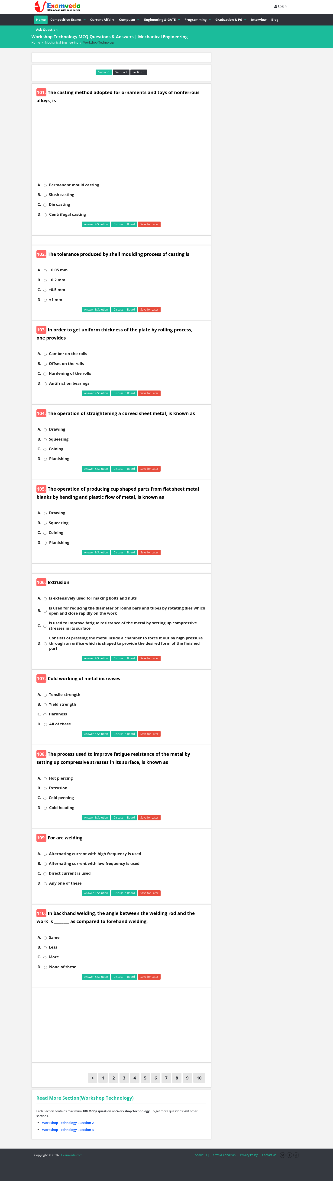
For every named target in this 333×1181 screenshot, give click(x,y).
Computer (129, 19)
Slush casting (61, 194)
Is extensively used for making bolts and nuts (93, 598)
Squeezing (59, 439)
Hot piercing (61, 778)
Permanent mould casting (74, 184)
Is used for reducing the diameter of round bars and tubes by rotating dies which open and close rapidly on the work (127, 611)
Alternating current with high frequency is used (95, 853)
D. (40, 214)
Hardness (58, 714)
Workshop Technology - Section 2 (68, 1123)
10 (199, 1078)
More (54, 956)
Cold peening (61, 797)
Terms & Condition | (224, 1155)
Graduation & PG (230, 19)
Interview (259, 19)
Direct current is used (70, 873)
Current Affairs (102, 19)
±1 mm (55, 299)
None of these (62, 966)
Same (54, 937)
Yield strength (62, 704)
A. (39, 184)
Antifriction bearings (69, 383)
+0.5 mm (57, 289)
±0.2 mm (57, 280)
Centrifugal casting (67, 214)
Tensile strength (65, 694)
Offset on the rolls (66, 363)
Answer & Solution (96, 224)
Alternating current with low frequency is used (94, 863)
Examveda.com (71, 1155)
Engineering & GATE (162, 19)
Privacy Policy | (250, 1155)
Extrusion (58, 788)
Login (280, 6)
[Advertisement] (123, 146)
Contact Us (269, 1155)
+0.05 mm (58, 270)
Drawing (57, 429)
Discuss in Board (124, 224)
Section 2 (121, 72)
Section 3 (139, 72)
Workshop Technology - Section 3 (68, 1129)
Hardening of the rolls (70, 373)
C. (39, 204)
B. (39, 194)
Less (53, 947)
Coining (56, 448)
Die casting (59, 204)
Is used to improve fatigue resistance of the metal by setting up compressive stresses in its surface (123, 625)
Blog (274, 19)
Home (41, 19)
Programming (197, 19)
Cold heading (61, 807)
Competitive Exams (68, 19)
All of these (60, 724)
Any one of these (65, 883)
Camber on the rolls (68, 353)
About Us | (202, 1155)
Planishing (59, 458)
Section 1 (104, 72)
